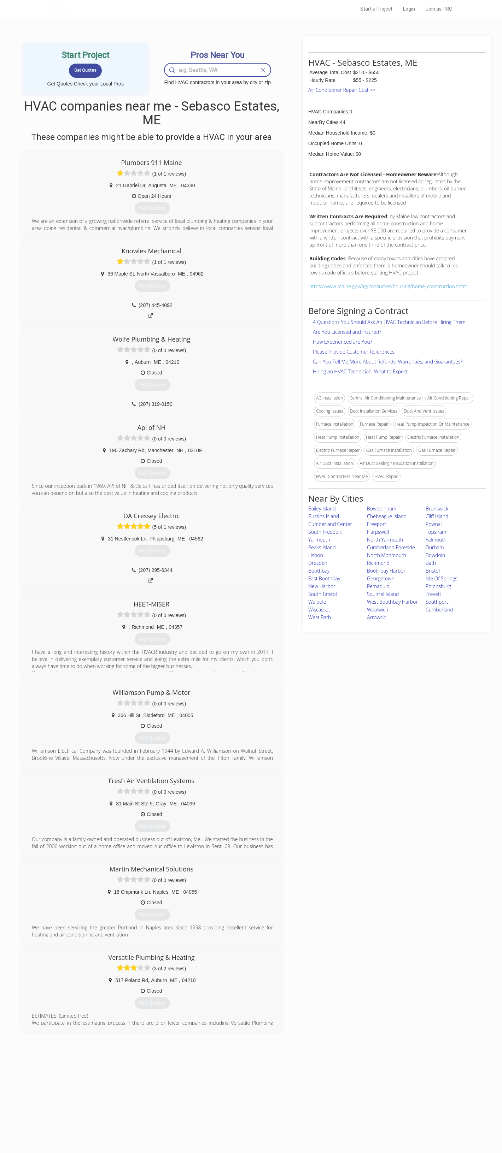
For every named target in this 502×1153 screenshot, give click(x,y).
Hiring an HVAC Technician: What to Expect (360, 371)
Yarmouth (319, 539)
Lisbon (315, 555)
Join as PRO (439, 9)
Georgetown (381, 578)
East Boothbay (324, 578)
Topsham (436, 531)
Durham (435, 547)
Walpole (317, 601)
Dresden (317, 563)
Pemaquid (378, 586)
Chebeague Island (387, 516)
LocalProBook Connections (359, 1116)
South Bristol (322, 594)
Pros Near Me (129, 1101)
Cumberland (439, 609)
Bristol (433, 570)
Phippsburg (438, 586)
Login (409, 9)
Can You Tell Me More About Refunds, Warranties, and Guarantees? (387, 361)
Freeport (376, 524)
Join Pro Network (231, 1093)
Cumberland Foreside (391, 547)
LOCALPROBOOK (88, 8)
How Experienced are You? (342, 341)
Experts (222, 1101)
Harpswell (378, 531)
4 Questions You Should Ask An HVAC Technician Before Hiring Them (389, 322)
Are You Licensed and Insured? (347, 332)
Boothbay (318, 570)
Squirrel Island (383, 594)
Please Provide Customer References (354, 351)
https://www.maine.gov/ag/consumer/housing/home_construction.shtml (388, 286)
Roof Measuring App (234, 1109)
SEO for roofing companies (359, 1125)
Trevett (433, 594)
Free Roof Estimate (135, 1116)
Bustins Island (323, 516)
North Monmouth (386, 555)
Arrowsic (376, 617)
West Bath (319, 617)
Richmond (378, 563)
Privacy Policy (346, 1101)
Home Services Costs (137, 1093)
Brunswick (437, 508)
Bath (431, 563)
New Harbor (321, 586)
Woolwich (377, 609)
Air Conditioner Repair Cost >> (341, 90)
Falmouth (436, 539)
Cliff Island (437, 516)
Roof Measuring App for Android (245, 1125)
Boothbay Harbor (386, 570)
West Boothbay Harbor (392, 601)
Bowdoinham (381, 508)
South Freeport (325, 531)
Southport (437, 601)
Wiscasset (319, 609)
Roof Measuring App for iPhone (245, 1116)
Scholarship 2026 (350, 1093)
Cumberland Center (330, 524)
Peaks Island (321, 547)
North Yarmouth (385, 539)
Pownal (434, 524)
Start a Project (376, 9)
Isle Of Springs (441, 578)
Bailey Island (322, 508)
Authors (340, 1109)
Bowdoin (435, 555)
